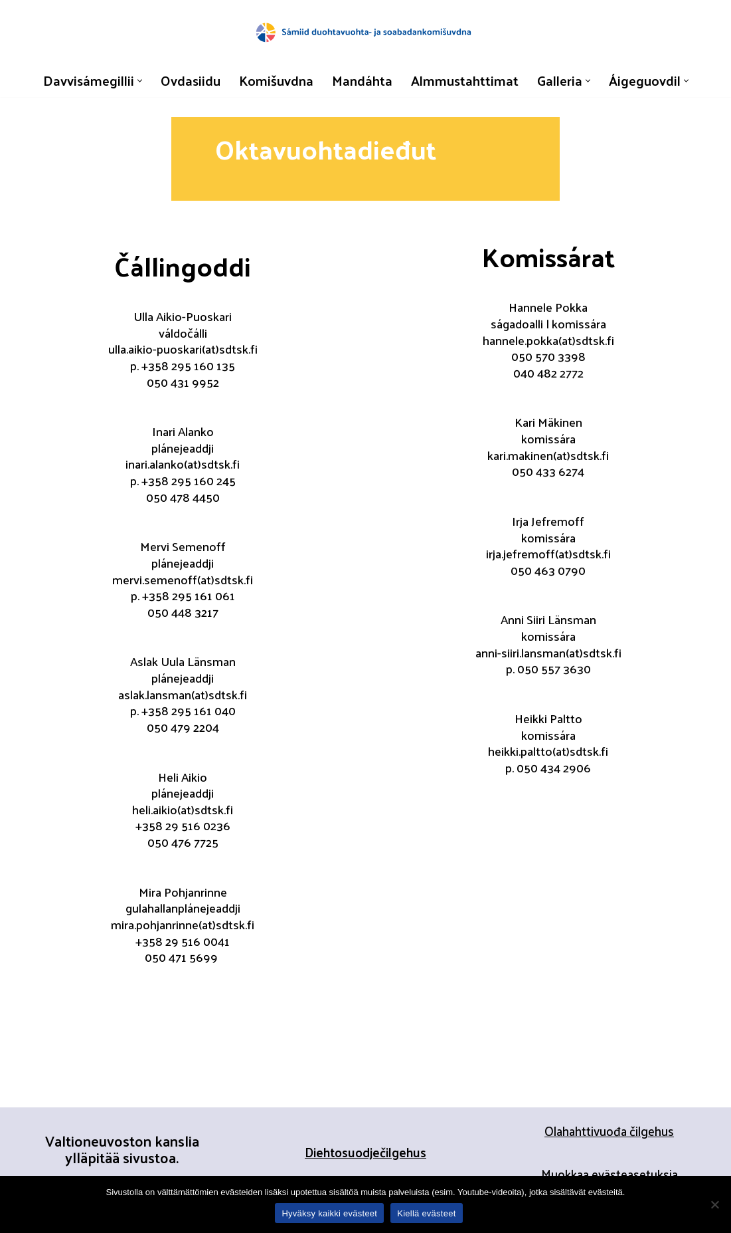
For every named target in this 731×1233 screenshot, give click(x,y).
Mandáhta (361, 80)
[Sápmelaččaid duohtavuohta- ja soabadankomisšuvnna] (366, 32)
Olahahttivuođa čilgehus (609, 1132)
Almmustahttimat (465, 80)
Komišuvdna (273, 80)
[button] (137, 80)
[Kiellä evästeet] (714, 1204)
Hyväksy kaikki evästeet (329, 1213)
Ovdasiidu (188, 80)
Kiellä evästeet (426, 1213)
